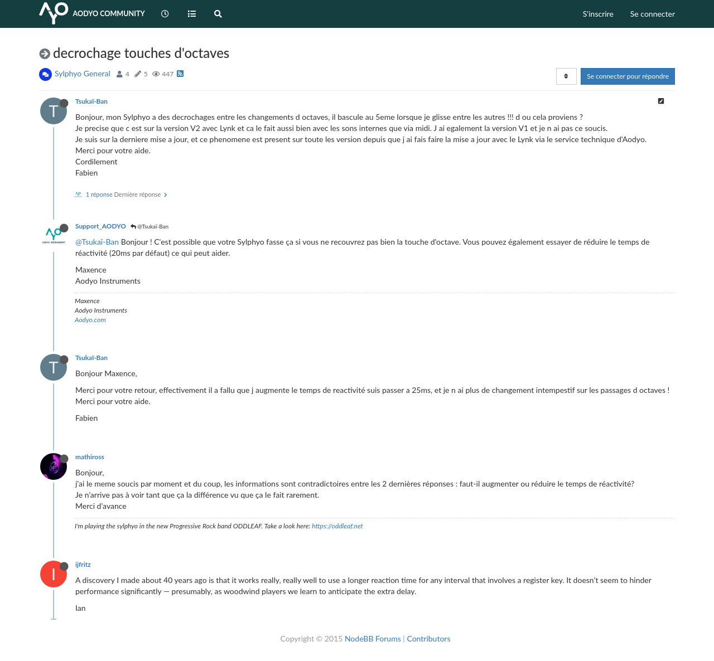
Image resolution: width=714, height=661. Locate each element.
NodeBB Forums (373, 638)
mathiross (89, 457)
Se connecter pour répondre (628, 76)
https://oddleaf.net (337, 526)
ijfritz (83, 564)
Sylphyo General (82, 73)
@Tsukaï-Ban (149, 226)
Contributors (428, 638)
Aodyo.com (90, 319)
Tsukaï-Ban (91, 101)
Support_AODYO (100, 226)
